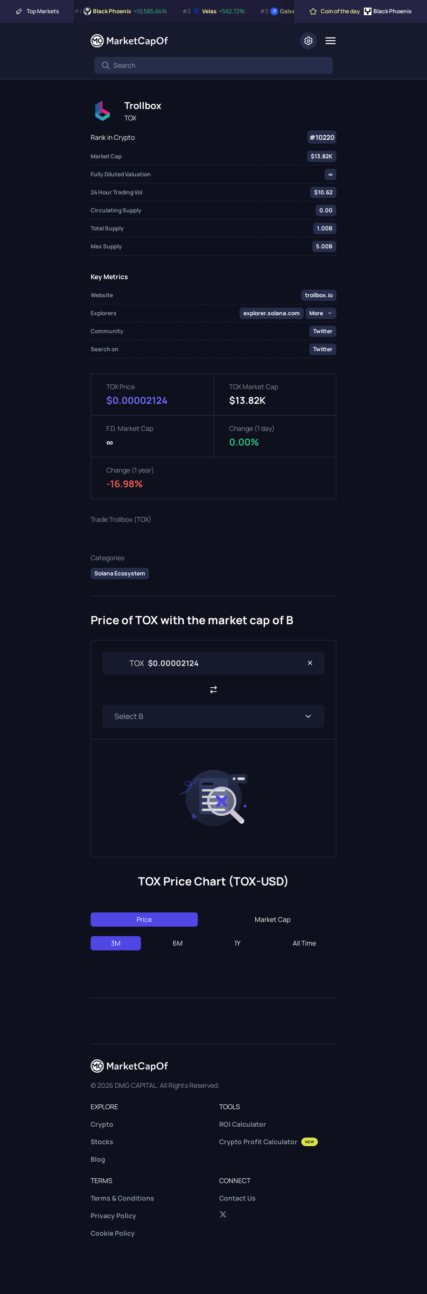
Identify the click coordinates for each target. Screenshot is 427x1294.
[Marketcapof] (129, 40)
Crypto (102, 1124)
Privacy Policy (113, 1215)
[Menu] (330, 41)
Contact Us (237, 1198)
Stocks (102, 1141)
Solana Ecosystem (119, 573)
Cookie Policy (113, 1233)
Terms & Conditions (122, 1198)
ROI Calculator (242, 1124)
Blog (98, 1159)
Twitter (323, 331)
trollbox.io (319, 295)
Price (144, 919)
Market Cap (272, 919)
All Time (304, 943)
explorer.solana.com (271, 313)
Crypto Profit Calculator (268, 1141)
